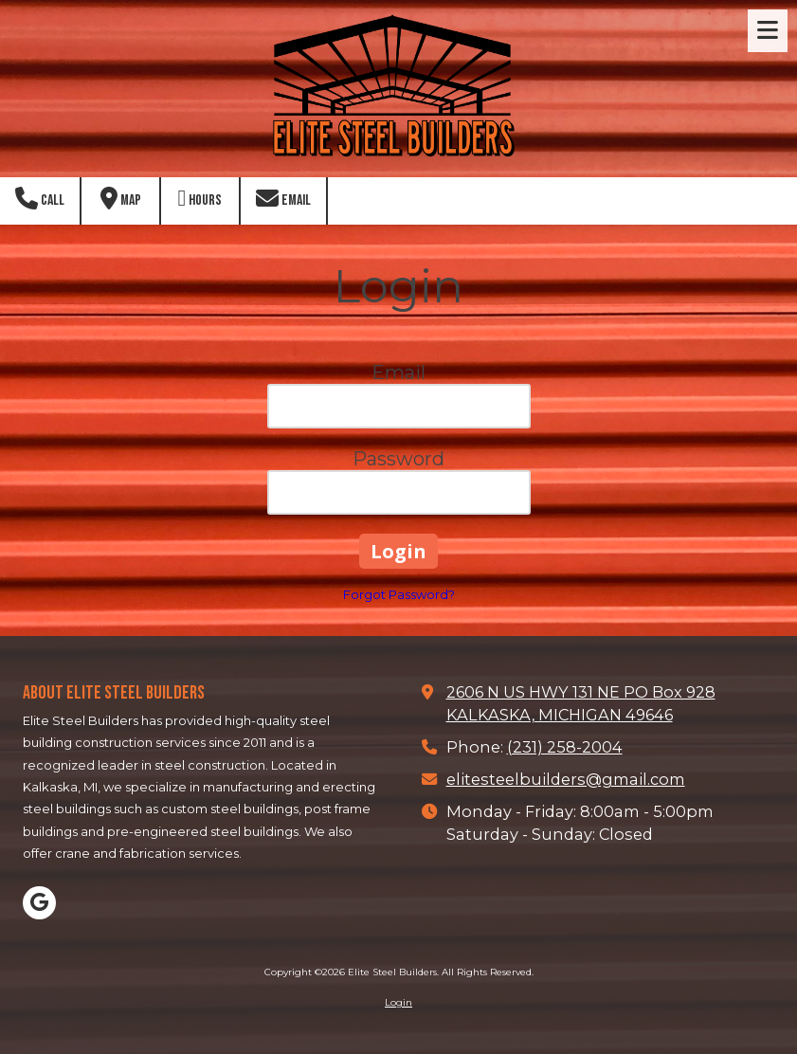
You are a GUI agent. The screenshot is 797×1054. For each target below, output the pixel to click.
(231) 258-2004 (565, 746)
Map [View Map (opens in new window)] (120, 198)
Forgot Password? (399, 594)
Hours (200, 198)
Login (398, 1002)
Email (283, 198)
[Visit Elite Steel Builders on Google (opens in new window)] (39, 902)
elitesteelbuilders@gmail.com (565, 779)
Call (39, 198)
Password (398, 458)
